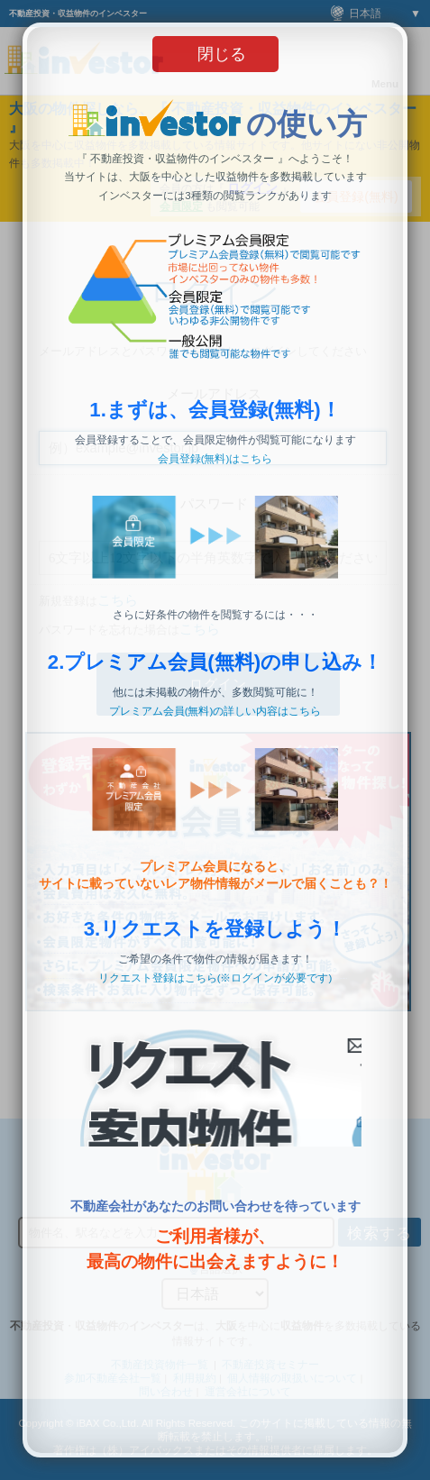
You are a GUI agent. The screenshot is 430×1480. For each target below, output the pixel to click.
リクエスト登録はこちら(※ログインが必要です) (215, 978)
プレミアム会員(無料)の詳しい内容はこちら (215, 711)
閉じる (221, 54)
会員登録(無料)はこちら (215, 458)
